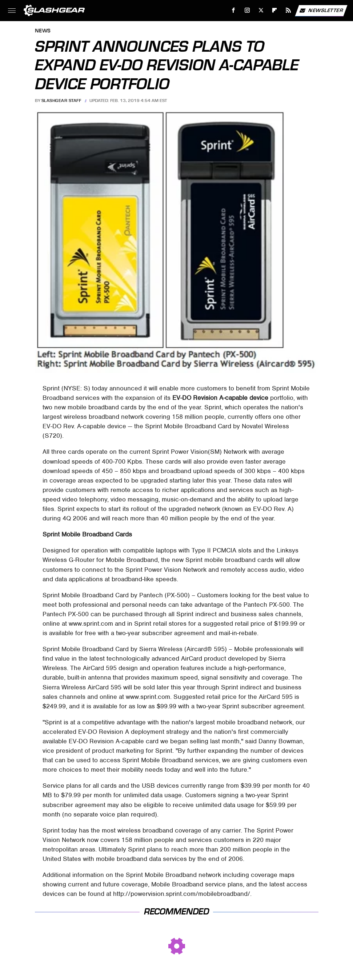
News (43, 31)
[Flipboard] (274, 10)
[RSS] (288, 10)
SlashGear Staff (61, 100)
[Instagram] (247, 10)
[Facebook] (233, 10)
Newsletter (321, 10)
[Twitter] (261, 10)
